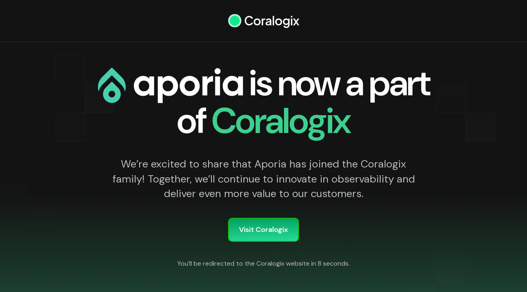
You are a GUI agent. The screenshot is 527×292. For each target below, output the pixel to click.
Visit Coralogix (263, 229)
